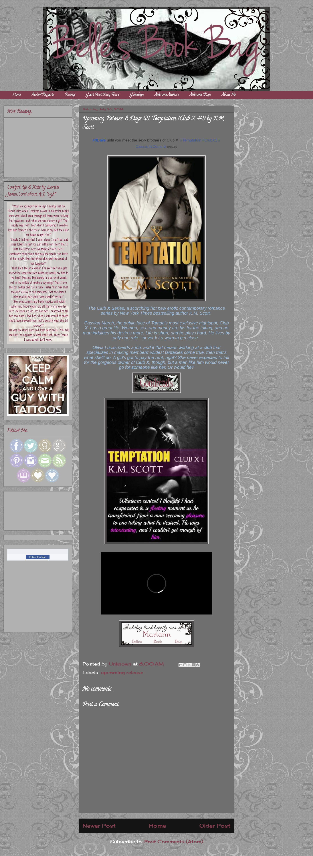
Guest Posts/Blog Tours (102, 95)
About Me (229, 95)
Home (16, 95)
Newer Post (99, 825)
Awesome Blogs (200, 95)
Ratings (70, 95)
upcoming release (122, 672)
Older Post (214, 825)
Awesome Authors (167, 95)
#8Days (99, 140)
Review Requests (43, 95)
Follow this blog (37, 557)
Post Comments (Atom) (173, 841)
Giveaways (137, 95)
